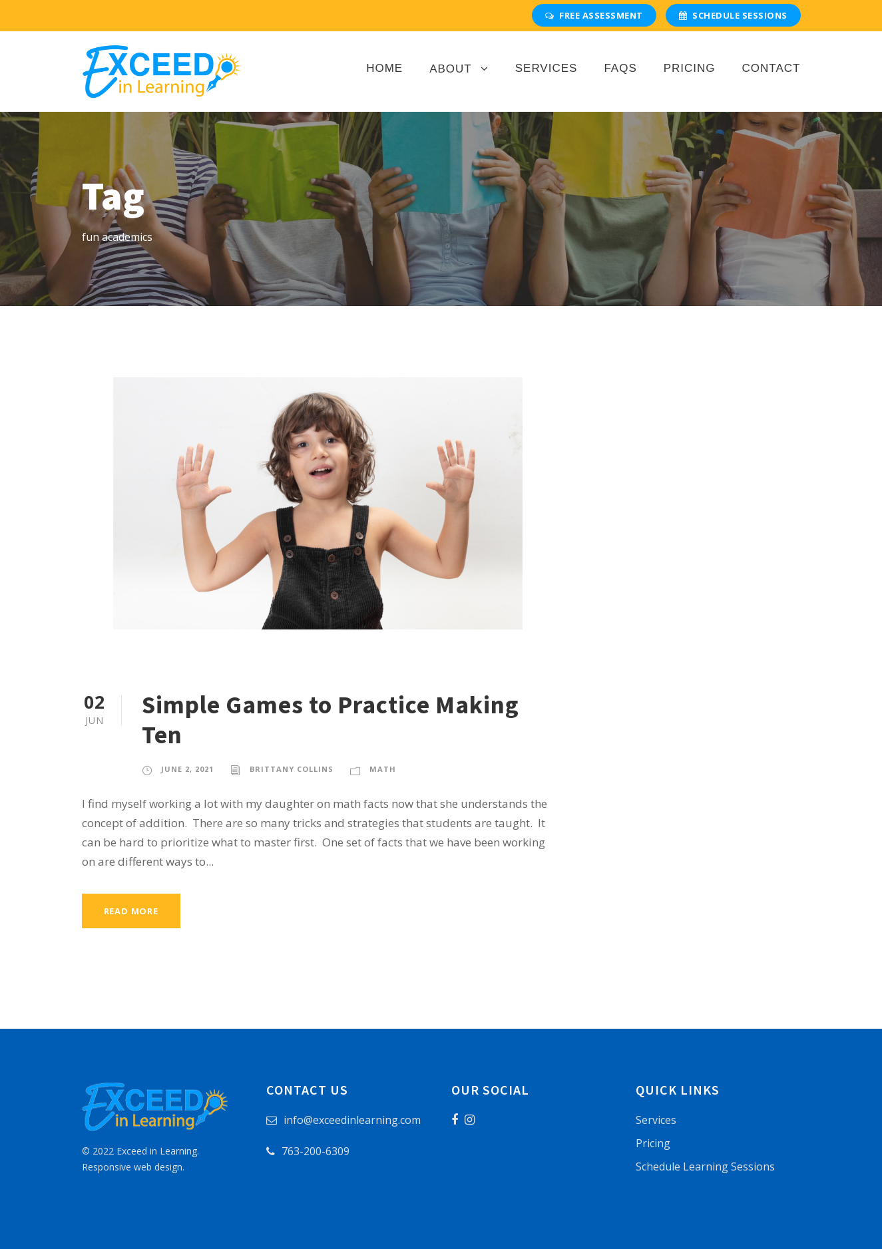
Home (384, 68)
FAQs (620, 68)
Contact (771, 68)
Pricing (690, 68)
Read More (131, 911)
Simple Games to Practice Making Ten (330, 719)
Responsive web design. (133, 1166)
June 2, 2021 (187, 769)
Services (546, 68)
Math (382, 769)
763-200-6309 (315, 1151)
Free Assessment (594, 15)
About (450, 69)
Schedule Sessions (733, 15)
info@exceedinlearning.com (352, 1120)
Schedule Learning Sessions (705, 1166)
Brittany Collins (291, 769)
